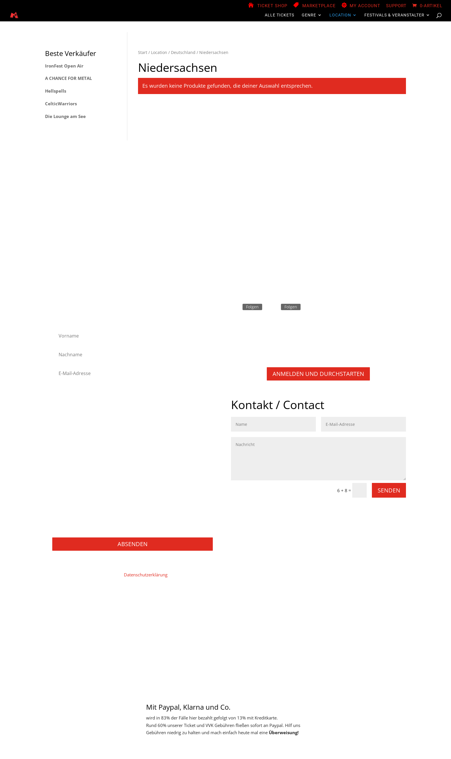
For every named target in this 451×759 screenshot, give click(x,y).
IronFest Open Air (64, 66)
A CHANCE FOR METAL (68, 78)
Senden (389, 490)
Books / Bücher (71, 522)
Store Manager (216, 607)
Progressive (67, 475)
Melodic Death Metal (76, 444)
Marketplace (319, 6)
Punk (60, 483)
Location (340, 15)
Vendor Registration (176, 607)
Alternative (66, 398)
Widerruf (344, 607)
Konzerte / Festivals (75, 529)
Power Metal (68, 468)
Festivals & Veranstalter (394, 15)
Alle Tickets (279, 15)
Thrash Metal (68, 499)
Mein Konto (140, 607)
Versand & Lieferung (379, 607)
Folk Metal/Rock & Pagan (80, 414)
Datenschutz (110, 607)
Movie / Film (68, 506)
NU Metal (65, 460)
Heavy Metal (68, 429)
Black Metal (67, 406)
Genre (309, 15)
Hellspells (55, 91)
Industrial (65, 437)
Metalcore (65, 452)
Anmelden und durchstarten (318, 374)
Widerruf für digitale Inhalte (302, 607)
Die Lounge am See (65, 116)
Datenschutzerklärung (145, 575)
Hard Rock (66, 421)
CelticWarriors (61, 103)
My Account (365, 6)
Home (58, 607)
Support (396, 6)
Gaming (63, 514)
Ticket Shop (272, 6)
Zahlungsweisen (253, 607)
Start (142, 52)
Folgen (252, 307)
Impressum (81, 607)
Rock (60, 491)
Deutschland (183, 52)
